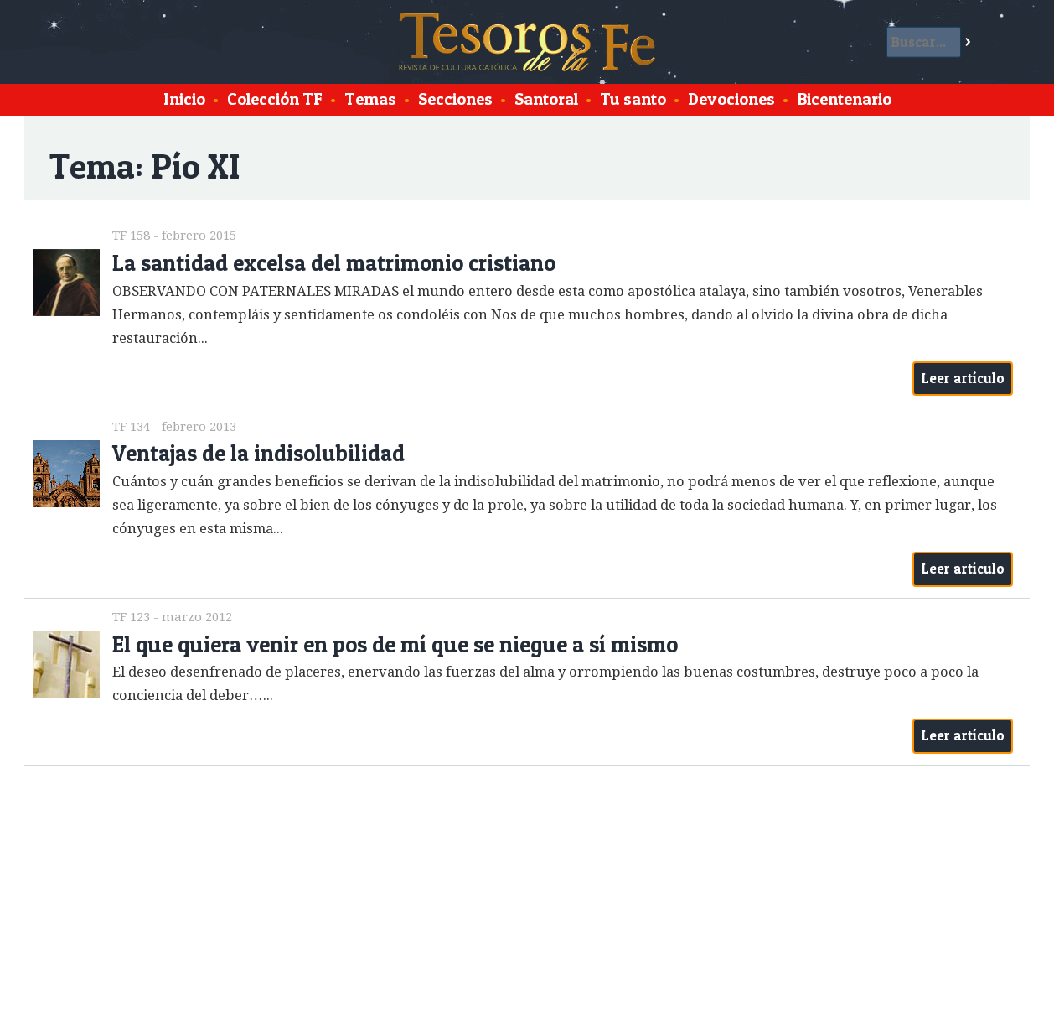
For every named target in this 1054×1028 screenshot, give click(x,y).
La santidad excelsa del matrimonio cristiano (333, 263)
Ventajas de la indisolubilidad (258, 453)
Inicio (184, 99)
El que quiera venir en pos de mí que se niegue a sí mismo (395, 644)
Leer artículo (963, 378)
